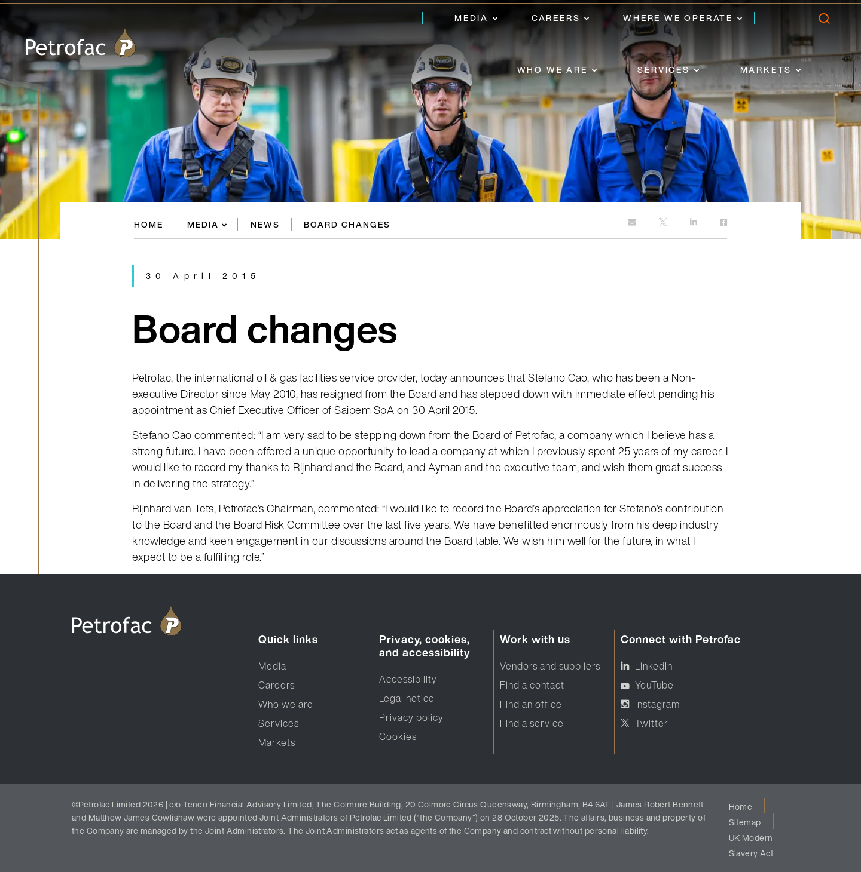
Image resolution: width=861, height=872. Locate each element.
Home (148, 224)
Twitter (651, 723)
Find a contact (532, 685)
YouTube (654, 685)
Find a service (532, 723)
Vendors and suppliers (550, 666)
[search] (823, 21)
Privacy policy (411, 717)
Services (663, 69)
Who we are (552, 69)
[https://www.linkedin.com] (694, 223)
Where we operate (678, 17)
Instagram (657, 704)
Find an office (531, 704)
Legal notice (407, 698)
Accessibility (408, 679)
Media (471, 17)
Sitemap (745, 822)
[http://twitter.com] (664, 223)
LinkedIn (654, 666)
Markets (766, 69)
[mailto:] (633, 223)
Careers (556, 17)
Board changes (347, 224)
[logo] (81, 43)
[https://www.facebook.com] (723, 223)
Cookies (398, 736)
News (265, 224)
